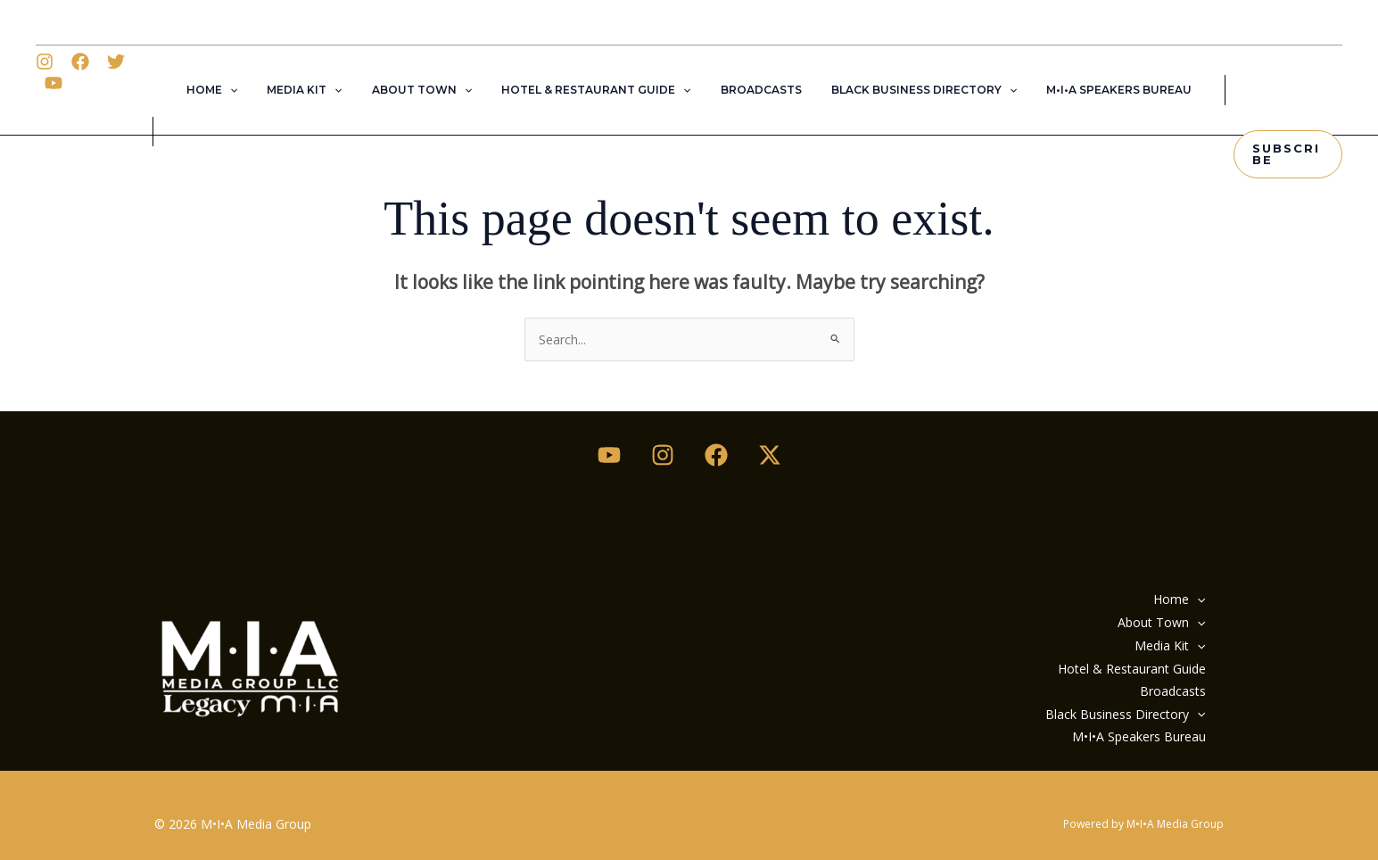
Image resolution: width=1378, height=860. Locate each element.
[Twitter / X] (769, 454)
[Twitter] (119, 92)
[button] (254, 90)
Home (236, 90)
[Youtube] (609, 454)
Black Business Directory (907, 90)
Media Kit (321, 90)
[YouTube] (155, 92)
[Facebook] (84, 92)
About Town (430, 90)
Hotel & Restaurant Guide (595, 90)
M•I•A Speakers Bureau (1094, 89)
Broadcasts (752, 89)
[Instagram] (48, 92)
